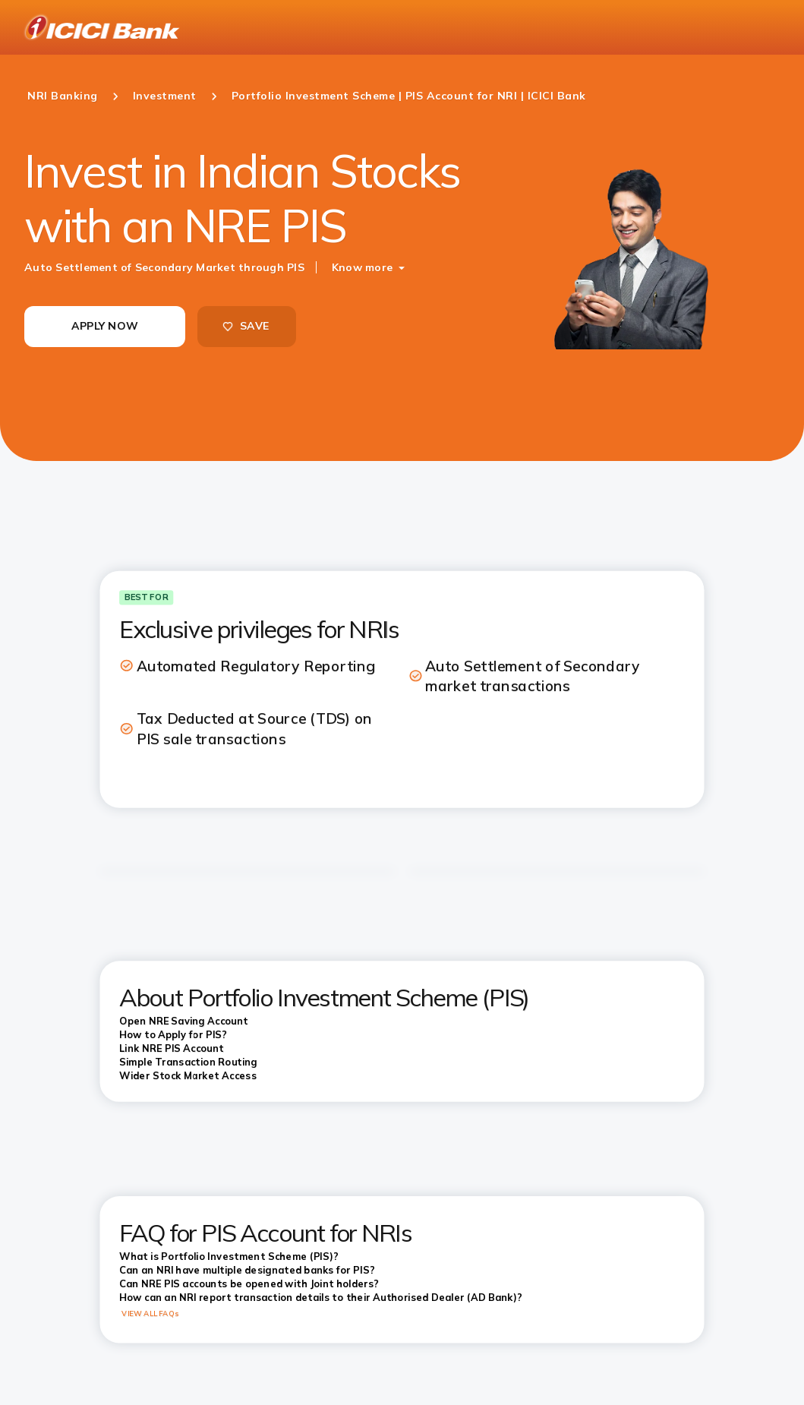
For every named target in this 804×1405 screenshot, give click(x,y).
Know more (362, 267)
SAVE (245, 326)
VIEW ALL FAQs (149, 1313)
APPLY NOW (104, 326)
